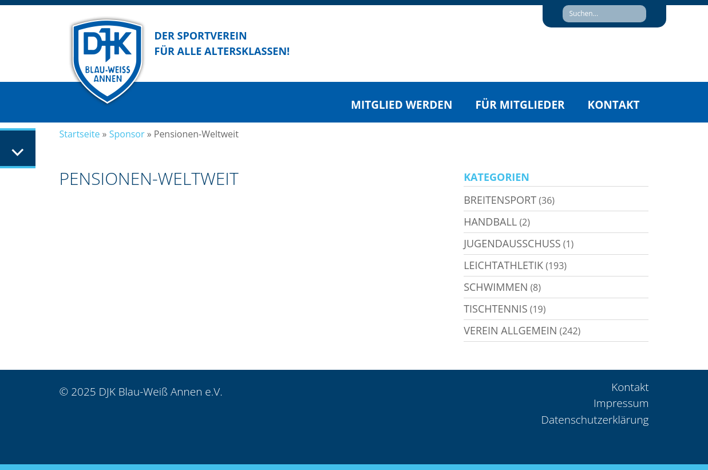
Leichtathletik (503, 265)
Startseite (80, 134)
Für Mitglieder (519, 104)
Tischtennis (495, 308)
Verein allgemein (510, 330)
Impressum (621, 403)
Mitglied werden (401, 104)
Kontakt (614, 104)
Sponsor (127, 134)
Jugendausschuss (512, 243)
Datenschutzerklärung (594, 419)
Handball (490, 221)
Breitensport (500, 200)
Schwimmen (496, 287)
